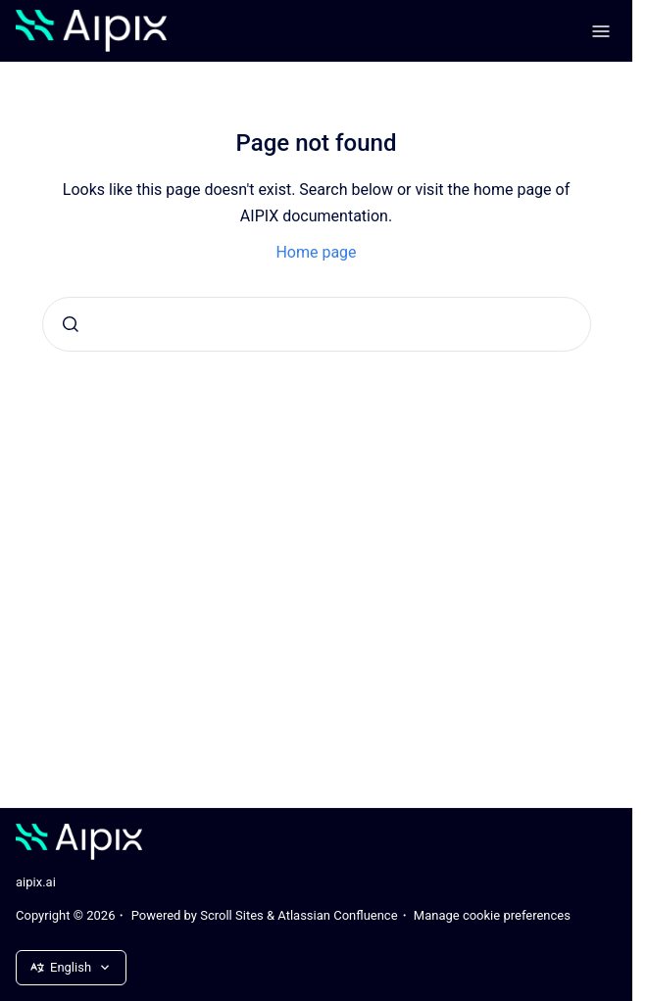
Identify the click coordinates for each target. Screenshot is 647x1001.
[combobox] (316, 324)
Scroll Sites (232, 915)
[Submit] (70, 324)
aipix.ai (36, 882)
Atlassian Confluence (337, 915)
